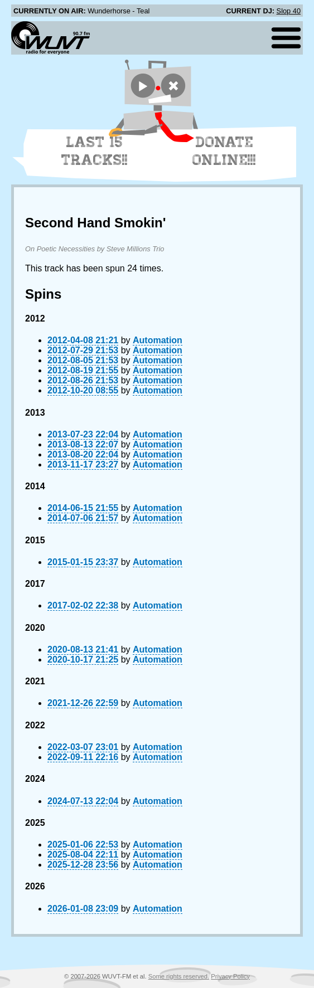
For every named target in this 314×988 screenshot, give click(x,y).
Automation (157, 340)
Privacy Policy (230, 976)
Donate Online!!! (224, 151)
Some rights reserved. (178, 976)
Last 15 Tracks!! (94, 151)
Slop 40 (289, 11)
